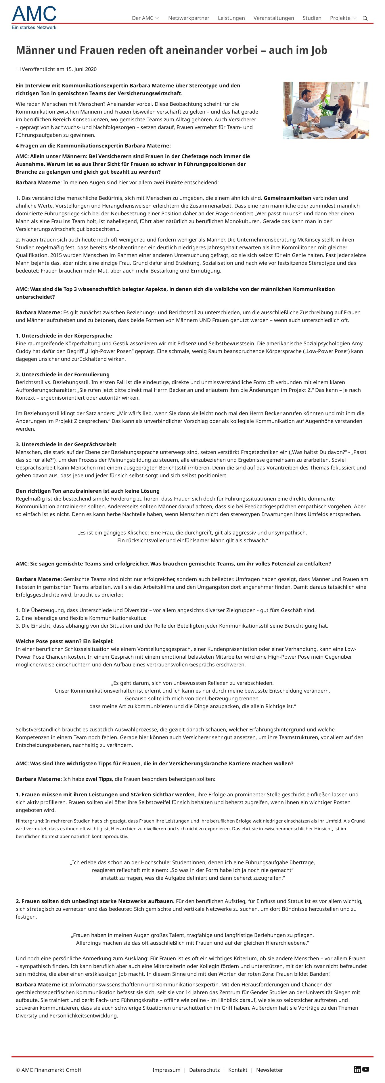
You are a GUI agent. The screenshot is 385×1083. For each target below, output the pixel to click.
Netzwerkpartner (188, 17)
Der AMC (142, 17)
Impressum (167, 1069)
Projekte (340, 17)
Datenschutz (204, 1069)
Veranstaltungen (274, 17)
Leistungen (231, 17)
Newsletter (269, 1069)
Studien (312, 17)
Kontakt (238, 1069)
